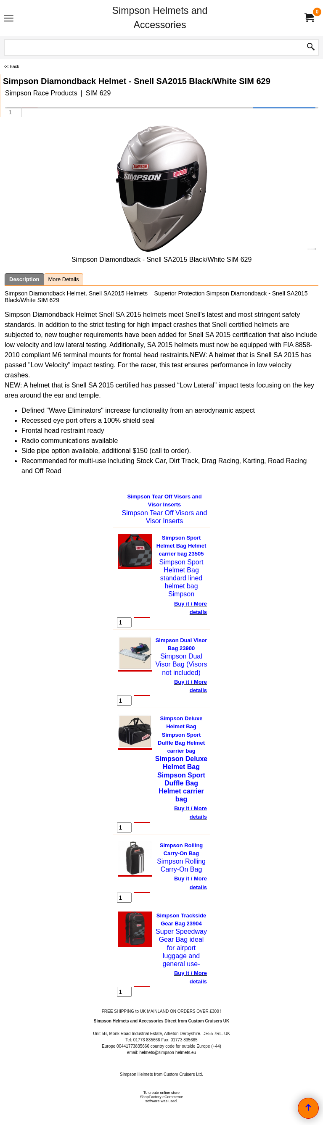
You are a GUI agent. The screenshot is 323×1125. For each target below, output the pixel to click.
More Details (63, 279)
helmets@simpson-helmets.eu (167, 1052)
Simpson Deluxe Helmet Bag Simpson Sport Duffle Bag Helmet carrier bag (181, 734)
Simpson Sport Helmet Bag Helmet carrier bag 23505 (181, 546)
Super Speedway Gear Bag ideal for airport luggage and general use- (181, 947)
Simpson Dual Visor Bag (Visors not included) (181, 664)
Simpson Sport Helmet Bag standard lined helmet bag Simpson (181, 578)
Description (24, 279)
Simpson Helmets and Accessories (160, 17)
